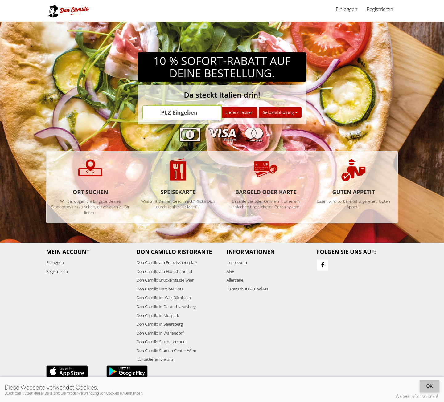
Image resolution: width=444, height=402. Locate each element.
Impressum (237, 262)
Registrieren (380, 9)
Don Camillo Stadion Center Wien (166, 350)
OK (429, 386)
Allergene (235, 280)
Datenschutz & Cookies (247, 289)
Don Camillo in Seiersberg (160, 324)
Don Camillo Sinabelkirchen (161, 341)
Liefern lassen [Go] (239, 112)
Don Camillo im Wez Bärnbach (164, 297)
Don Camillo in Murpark (158, 315)
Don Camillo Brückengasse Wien (166, 280)
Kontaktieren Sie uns (155, 359)
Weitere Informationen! (417, 396)
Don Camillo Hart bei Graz (160, 289)
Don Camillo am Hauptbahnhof (164, 271)
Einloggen (346, 9)
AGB (230, 271)
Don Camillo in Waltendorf (160, 333)
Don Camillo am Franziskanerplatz (167, 262)
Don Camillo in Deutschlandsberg (166, 306)
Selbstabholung (280, 112)
